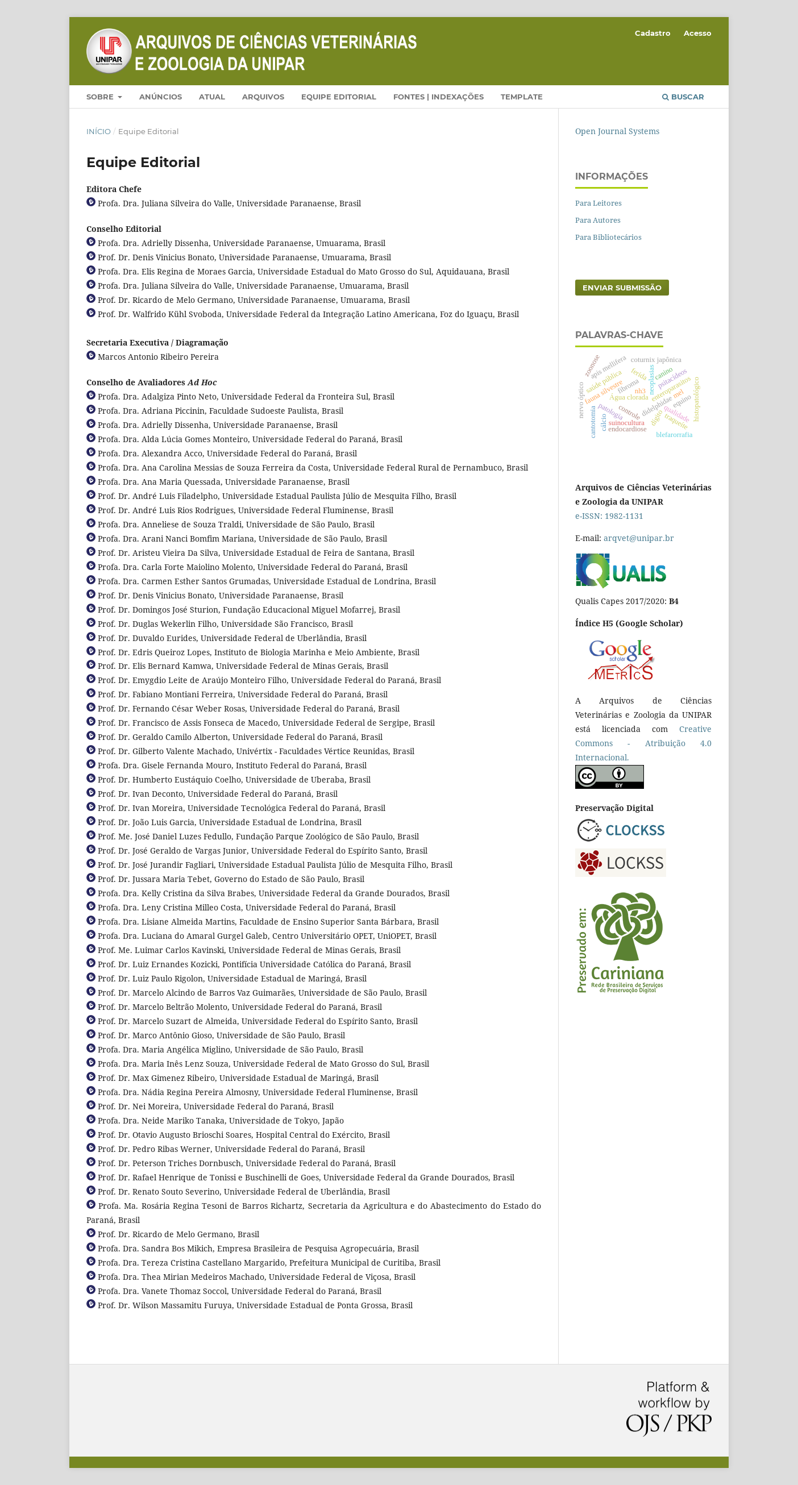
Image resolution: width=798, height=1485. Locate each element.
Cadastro (653, 33)
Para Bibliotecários (608, 237)
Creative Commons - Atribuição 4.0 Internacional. (643, 743)
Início (98, 131)
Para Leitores (598, 203)
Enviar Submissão (622, 287)
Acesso (698, 33)
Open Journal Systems (617, 131)
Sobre (101, 96)
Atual (212, 96)
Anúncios (160, 96)
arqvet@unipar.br (639, 538)
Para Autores (598, 220)
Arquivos (263, 96)
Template (522, 96)
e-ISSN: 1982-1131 (609, 515)
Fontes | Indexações (438, 96)
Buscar (683, 96)
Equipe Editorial (338, 96)
